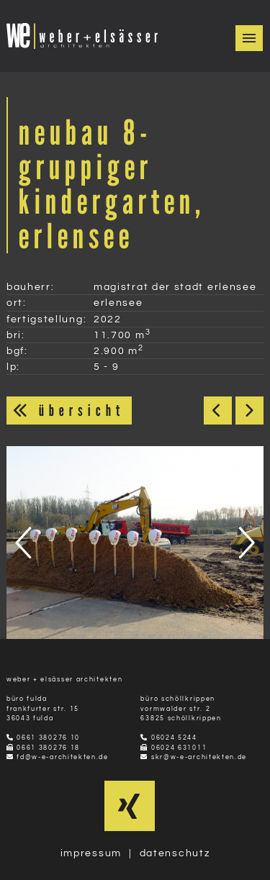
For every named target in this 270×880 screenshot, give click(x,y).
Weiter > (249, 410)
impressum (91, 853)
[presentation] (25, 542)
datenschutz (175, 853)
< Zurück (218, 410)
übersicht (69, 410)
